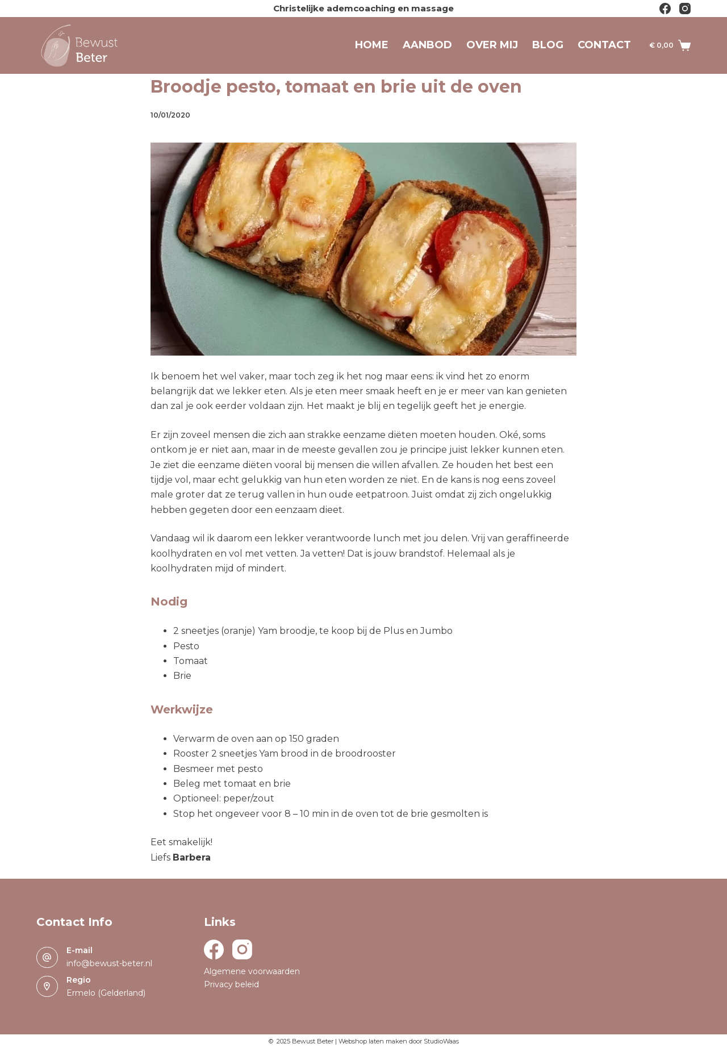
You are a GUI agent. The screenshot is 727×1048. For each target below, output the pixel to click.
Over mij (492, 45)
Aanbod (427, 45)
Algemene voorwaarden (252, 971)
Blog (547, 45)
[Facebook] (665, 8)
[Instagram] (685, 8)
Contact (604, 45)
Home (371, 45)
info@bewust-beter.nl (109, 963)
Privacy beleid (231, 984)
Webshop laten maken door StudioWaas (399, 1041)
